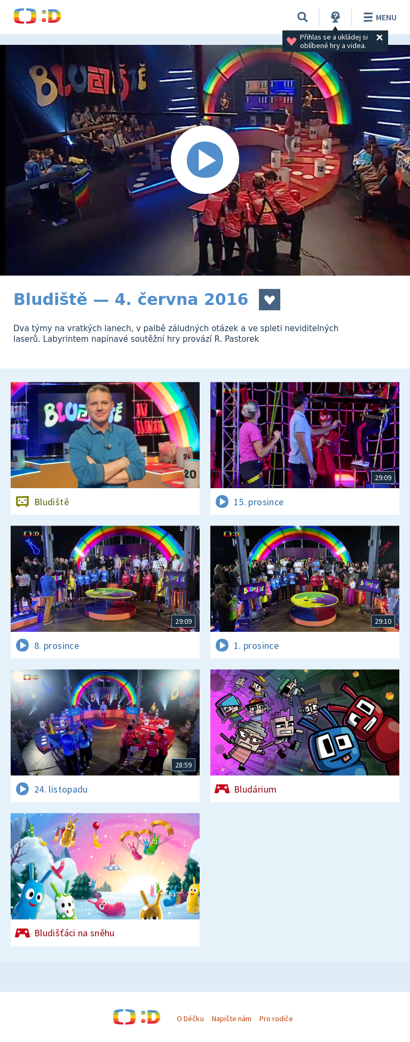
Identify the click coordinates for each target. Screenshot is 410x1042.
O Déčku (190, 1018)
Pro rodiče (276, 1018)
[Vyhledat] (303, 17)
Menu (378, 17)
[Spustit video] (205, 160)
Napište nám (231, 1018)
